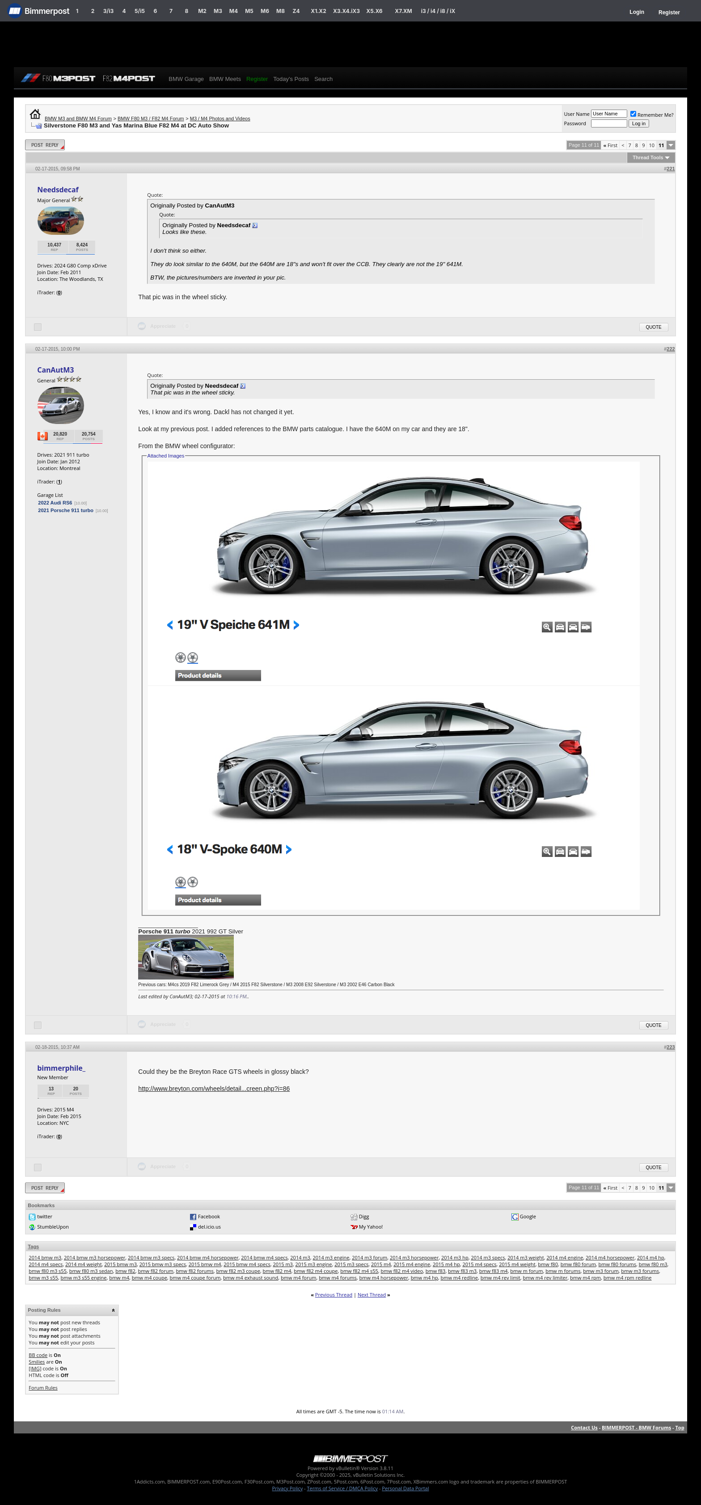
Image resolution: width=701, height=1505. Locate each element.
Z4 (296, 11)
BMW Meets (225, 79)
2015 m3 (283, 1264)
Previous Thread (333, 1294)
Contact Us (584, 1427)
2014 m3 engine (331, 1257)
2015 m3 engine (314, 1264)
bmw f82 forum (155, 1271)
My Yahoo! (371, 1226)
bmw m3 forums (640, 1271)
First (610, 145)
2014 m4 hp (650, 1257)
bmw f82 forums (194, 1271)
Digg (364, 1216)
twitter (44, 1216)
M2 (202, 11)
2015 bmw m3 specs (162, 1264)
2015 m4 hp (446, 1264)
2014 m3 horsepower (414, 1257)
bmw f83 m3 (462, 1271)
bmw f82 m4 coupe (316, 1271)
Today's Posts (291, 79)
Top (679, 1427)
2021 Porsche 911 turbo (65, 510)
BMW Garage (186, 79)
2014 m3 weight (525, 1257)
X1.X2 (318, 11)
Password (575, 123)
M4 (233, 11)
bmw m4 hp (424, 1277)
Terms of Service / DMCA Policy (342, 1488)
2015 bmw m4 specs (247, 1264)
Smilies (37, 1361)
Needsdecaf (57, 190)
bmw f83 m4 (493, 1271)
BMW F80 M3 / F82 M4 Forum (151, 118)
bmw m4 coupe (149, 1277)
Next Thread (372, 1294)
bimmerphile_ (61, 1068)
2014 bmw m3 (45, 1257)
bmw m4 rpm (585, 1277)
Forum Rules (43, 1387)
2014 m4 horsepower (610, 1257)
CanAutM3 (55, 370)
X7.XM (403, 11)
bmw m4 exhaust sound (250, 1277)
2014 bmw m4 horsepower (207, 1257)
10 (652, 145)
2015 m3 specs (351, 1264)
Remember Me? (652, 114)
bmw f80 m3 (653, 1264)
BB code (38, 1355)
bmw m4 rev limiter (545, 1277)
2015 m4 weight (517, 1264)
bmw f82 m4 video (402, 1271)
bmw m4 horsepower (383, 1277)
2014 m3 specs (488, 1257)
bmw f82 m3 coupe (238, 1271)
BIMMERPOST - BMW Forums (636, 1427)
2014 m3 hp (455, 1257)
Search (323, 79)
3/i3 (108, 11)
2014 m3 (300, 1257)
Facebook (209, 1216)
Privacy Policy (287, 1488)
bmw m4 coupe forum (195, 1277)
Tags (33, 1246)
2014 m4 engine (564, 1257)
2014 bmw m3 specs (151, 1257)
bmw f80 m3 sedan (91, 1271)
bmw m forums (562, 1271)
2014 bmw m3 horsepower (94, 1257)
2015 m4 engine (411, 1264)
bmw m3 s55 (43, 1277)
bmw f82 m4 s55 (359, 1271)
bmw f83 (436, 1271)
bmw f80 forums (617, 1264)
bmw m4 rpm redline (628, 1277)
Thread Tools (648, 157)
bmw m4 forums (338, 1277)
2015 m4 (381, 1264)
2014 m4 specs (46, 1264)
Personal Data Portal (405, 1488)
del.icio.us (209, 1226)
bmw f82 (125, 1271)
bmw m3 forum (600, 1271)
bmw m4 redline (459, 1277)
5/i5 (140, 11)
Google (528, 1216)
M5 (249, 11)
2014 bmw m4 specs (264, 1257)
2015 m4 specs (479, 1264)
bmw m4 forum (298, 1277)
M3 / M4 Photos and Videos (220, 118)
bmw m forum (526, 1271)
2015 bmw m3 (120, 1264)
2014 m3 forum (369, 1257)
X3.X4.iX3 (346, 11)
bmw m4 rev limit (500, 1277)
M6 (265, 11)
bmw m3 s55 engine (84, 1277)
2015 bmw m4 (205, 1264)
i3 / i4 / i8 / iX (438, 11)
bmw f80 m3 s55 (48, 1271)
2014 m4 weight (83, 1264)
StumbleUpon (53, 1226)
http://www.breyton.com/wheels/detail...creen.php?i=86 (214, 1088)
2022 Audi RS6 (55, 502)
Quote (654, 327)
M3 (218, 11)
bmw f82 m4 (277, 1271)
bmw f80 (548, 1264)
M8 (280, 11)
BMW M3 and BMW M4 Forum (78, 118)
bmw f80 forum (578, 1264)
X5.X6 (374, 11)
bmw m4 (119, 1277)
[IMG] (35, 1368)
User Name (577, 113)
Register (669, 12)
